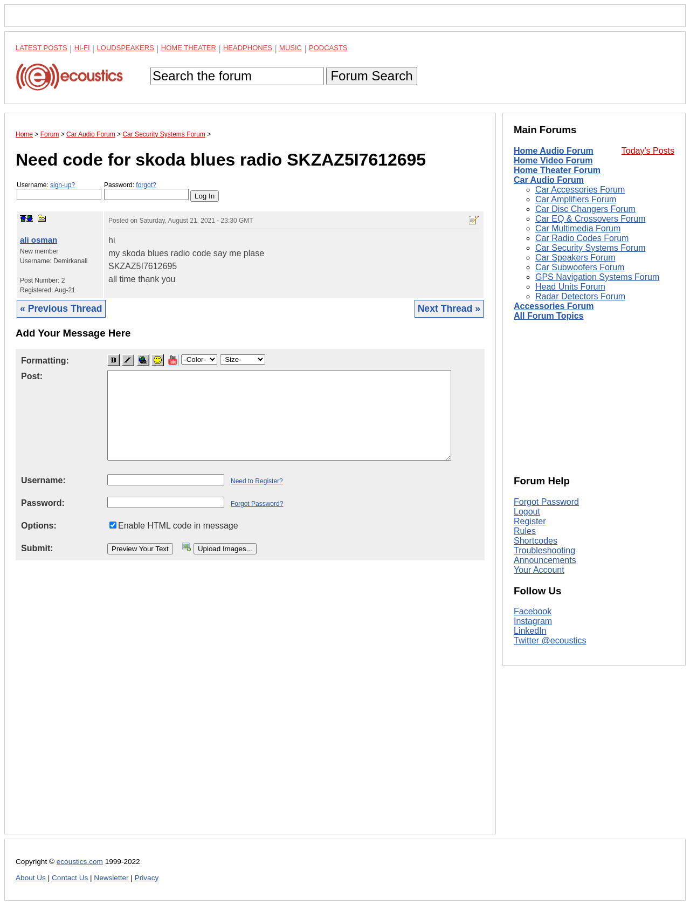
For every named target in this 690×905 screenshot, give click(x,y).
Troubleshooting (544, 550)
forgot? (146, 185)
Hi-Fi (82, 48)
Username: (59, 190)
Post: (32, 376)
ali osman (38, 239)
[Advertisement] (250, 705)
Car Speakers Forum (575, 257)
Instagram (533, 621)
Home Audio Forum (554, 150)
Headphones (247, 48)
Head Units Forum (570, 286)
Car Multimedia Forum (577, 228)
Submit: (37, 548)
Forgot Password (546, 501)
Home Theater (188, 48)
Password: (146, 190)
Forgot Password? (257, 504)
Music (290, 48)
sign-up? (62, 185)
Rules (525, 531)
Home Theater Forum (557, 170)
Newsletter (111, 878)
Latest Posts (41, 48)
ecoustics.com (80, 862)
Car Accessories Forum (580, 189)
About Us (31, 878)
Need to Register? (257, 481)
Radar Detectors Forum (580, 296)
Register (530, 521)
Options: (39, 525)
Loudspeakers (125, 48)
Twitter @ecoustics (550, 640)
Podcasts (328, 48)
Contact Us (70, 878)
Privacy (147, 878)
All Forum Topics (548, 315)
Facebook (532, 611)
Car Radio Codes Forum (582, 238)
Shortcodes (535, 540)
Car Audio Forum (549, 179)
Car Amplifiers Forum (575, 199)
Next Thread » (449, 308)
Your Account (539, 569)
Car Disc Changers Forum (585, 209)
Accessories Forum (554, 306)
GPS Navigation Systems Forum (597, 277)
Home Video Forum (553, 160)
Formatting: (45, 360)
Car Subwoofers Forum (579, 267)
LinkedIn (530, 630)
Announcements (545, 560)
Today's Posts (648, 150)
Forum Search (371, 75)
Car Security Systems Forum (590, 247)
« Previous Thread (61, 308)
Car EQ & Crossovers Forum (590, 218)
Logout (527, 511)
